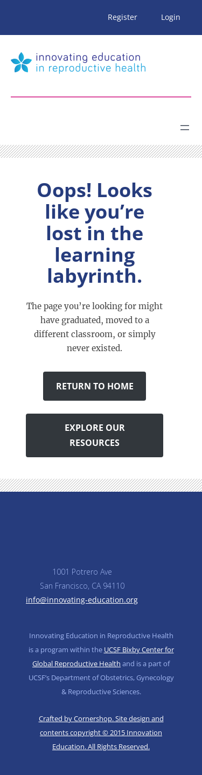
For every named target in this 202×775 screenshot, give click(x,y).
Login (170, 17)
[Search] (105, 123)
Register (122, 17)
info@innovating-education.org (82, 600)
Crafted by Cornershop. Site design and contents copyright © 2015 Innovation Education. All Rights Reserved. (101, 732)
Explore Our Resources (95, 435)
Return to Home (95, 386)
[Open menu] (184, 127)
